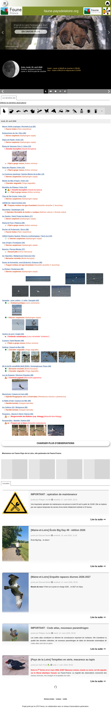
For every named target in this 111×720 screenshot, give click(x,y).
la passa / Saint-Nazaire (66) (13, 341)
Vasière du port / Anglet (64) (13, 334)
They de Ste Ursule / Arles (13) (14, 196)
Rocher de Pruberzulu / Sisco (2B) (15, 229)
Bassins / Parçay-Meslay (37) (13, 249)
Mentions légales (49, 699)
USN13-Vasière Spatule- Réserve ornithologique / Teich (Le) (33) (27, 236)
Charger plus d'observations (55, 443)
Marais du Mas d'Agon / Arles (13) (15, 181)
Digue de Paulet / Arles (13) (12, 140)
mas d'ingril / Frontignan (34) (13, 243)
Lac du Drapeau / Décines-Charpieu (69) (17, 375)
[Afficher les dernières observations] (13, 103)
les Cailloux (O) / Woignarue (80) (14, 407)
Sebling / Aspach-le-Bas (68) (13, 347)
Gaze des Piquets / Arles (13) (13, 168)
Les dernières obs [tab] (8, 98)
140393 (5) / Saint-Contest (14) (14, 203)
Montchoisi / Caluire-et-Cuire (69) (15, 394)
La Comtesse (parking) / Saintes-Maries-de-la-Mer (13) (23, 174)
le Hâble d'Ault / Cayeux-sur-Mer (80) (16, 401)
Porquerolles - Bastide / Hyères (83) (16, 421)
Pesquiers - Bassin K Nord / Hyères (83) (17, 414)
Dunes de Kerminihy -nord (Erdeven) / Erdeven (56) (22, 262)
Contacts (58, 699)
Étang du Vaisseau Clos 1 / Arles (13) (16, 146)
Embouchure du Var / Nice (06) (14, 133)
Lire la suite (98, 519)
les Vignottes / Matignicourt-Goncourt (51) (18, 256)
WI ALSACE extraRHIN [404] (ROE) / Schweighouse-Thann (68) (26, 366)
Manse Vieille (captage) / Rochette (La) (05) (19, 127)
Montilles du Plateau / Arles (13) (14, 187)
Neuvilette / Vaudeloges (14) (13, 210)
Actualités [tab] (5, 483)
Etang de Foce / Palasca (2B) (13, 223)
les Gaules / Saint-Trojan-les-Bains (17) (17, 216)
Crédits (65, 699)
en (107, 11)
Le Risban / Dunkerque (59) (12, 269)
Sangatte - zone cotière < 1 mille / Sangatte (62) (20, 300)
